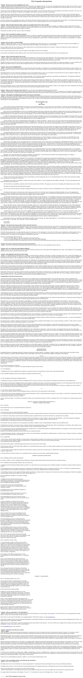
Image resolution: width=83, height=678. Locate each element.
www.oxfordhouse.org (50, 617)
